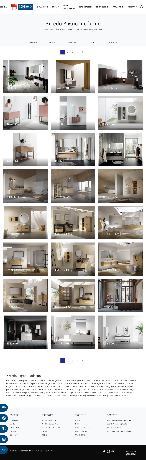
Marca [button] (33, 42)
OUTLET (13, 424)
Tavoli (45, 431)
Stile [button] (93, 42)
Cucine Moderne (49, 420)
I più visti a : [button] (112, 42)
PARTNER (13, 431)
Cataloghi (118, 7)
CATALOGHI (14, 427)
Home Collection (69, 6)
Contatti (132, 7)
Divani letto (80, 435)
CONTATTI (14, 435)
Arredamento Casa (57, 30)
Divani (77, 420)
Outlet (55, 7)
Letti (77, 424)
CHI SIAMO (14, 420)
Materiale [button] (73, 42)
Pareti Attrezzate (83, 427)
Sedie (44, 435)
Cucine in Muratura (51, 427)
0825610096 (115, 427)
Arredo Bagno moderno (93, 30)
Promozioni (102, 7)
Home (45, 30)
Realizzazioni (85, 7)
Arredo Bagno (74, 30)
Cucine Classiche (50, 424)
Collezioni (42, 7)
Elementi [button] (53, 42)
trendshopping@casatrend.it (123, 431)
